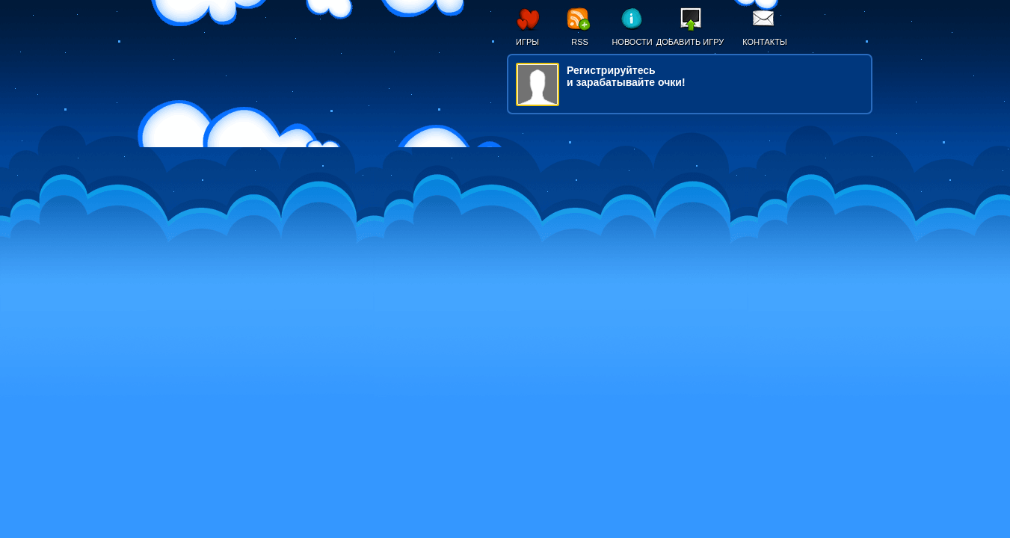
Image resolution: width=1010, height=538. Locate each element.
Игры (527, 41)
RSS (579, 41)
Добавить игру (690, 41)
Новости (632, 41)
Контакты (764, 41)
